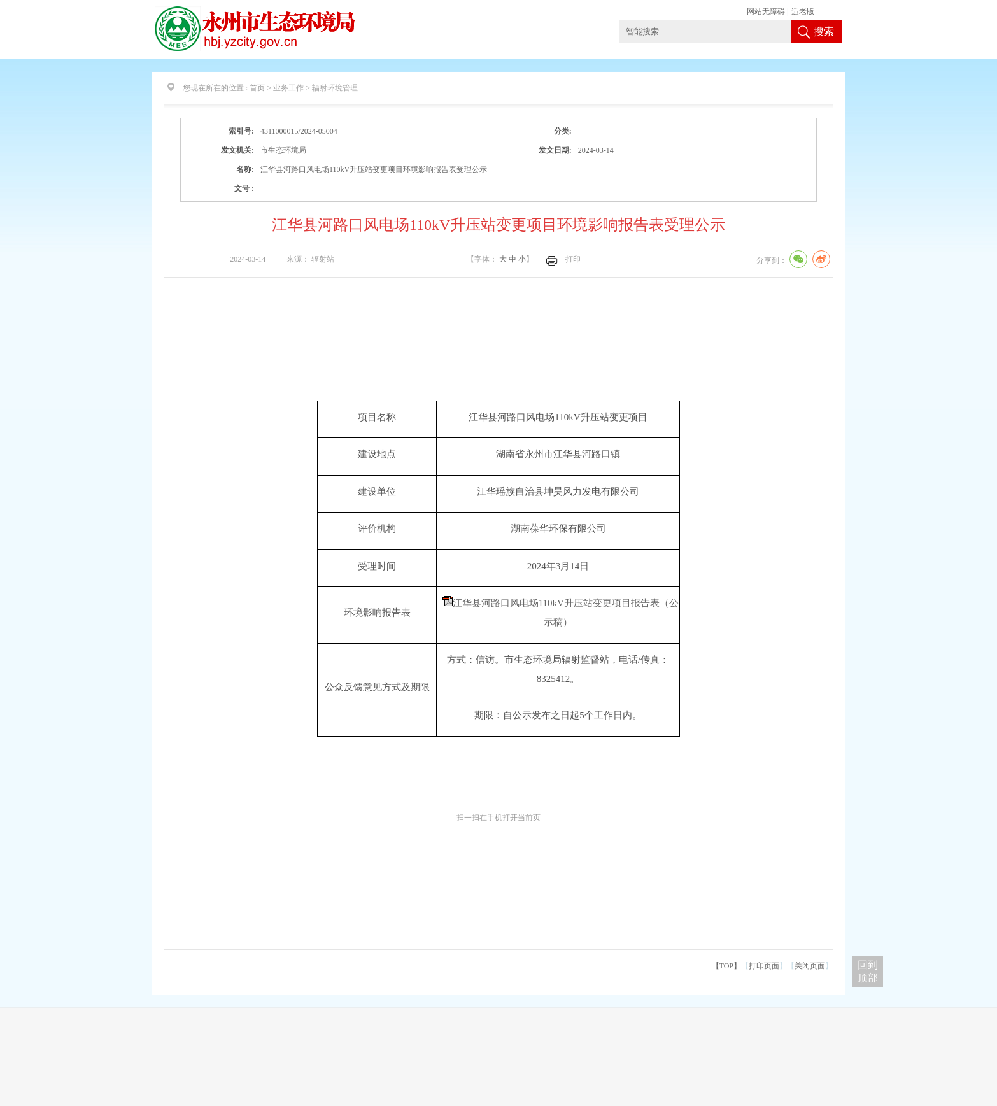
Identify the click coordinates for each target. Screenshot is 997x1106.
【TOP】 (726, 965)
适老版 (802, 11)
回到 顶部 (868, 971)
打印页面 (764, 965)
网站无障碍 (766, 11)
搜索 (824, 31)
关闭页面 (810, 965)
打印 (573, 259)
